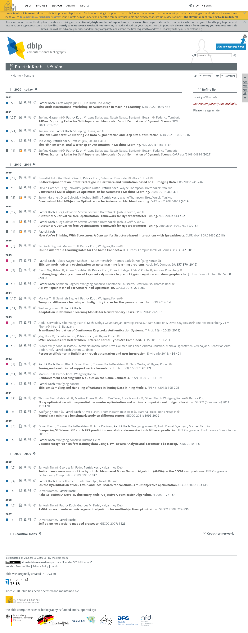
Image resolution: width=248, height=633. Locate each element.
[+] (204, 533)
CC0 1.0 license (81, 562)
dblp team (62, 557)
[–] (199, 89)
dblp (28, 5)
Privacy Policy (40, 566)
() (150, 250)
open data (55, 562)
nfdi (83, 5)
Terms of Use (23, 566)
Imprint (55, 566)
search (57, 5)
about (70, 5)
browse (41, 5)
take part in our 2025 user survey (40, 17)
